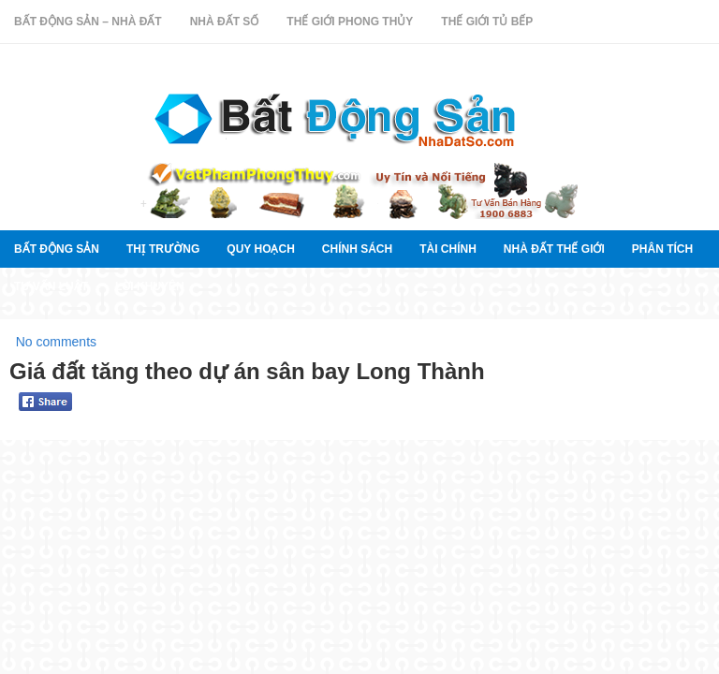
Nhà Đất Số (224, 21)
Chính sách (357, 249)
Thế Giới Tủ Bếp (487, 21)
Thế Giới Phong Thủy (349, 21)
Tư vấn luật (51, 286)
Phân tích (662, 249)
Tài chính (448, 249)
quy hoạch (260, 249)
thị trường (162, 249)
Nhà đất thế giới (554, 249)
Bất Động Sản (56, 249)
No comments (56, 341)
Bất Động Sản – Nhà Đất (88, 21)
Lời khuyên (149, 286)
